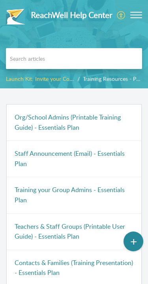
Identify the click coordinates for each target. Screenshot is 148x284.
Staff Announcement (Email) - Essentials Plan (70, 158)
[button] (121, 15)
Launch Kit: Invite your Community (48, 78)
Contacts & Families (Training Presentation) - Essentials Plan (74, 267)
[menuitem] (121, 15)
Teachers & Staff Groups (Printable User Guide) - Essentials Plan (70, 231)
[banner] (74, 44)
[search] (74, 58)
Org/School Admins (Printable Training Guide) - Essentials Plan (68, 122)
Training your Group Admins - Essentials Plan (70, 194)
